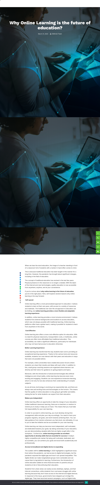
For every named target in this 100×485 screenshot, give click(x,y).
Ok (86, 482)
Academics (55, 3)
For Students (77, 3)
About (45, 3)
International (66, 3)
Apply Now (89, 3)
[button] (20, 274)
